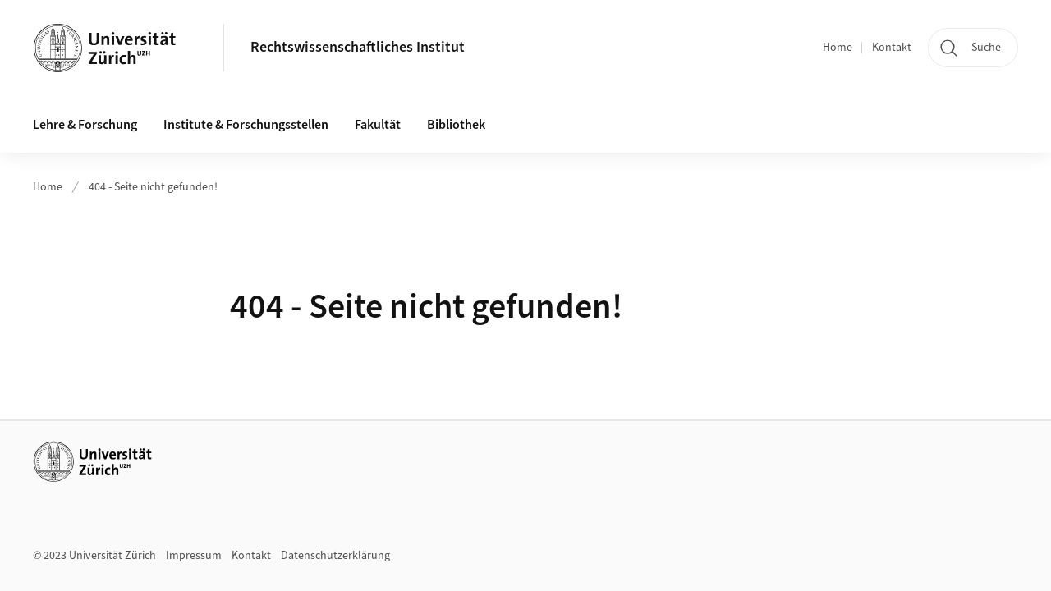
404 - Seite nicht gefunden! (153, 187)
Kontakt (891, 47)
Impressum (194, 555)
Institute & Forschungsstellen (245, 125)
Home (837, 47)
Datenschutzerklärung (335, 555)
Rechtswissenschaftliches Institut (357, 47)
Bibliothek (456, 125)
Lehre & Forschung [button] (85, 125)
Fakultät (378, 125)
